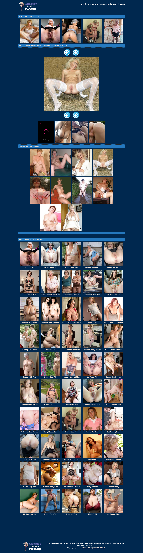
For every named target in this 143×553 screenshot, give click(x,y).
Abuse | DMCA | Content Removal (93, 548)
